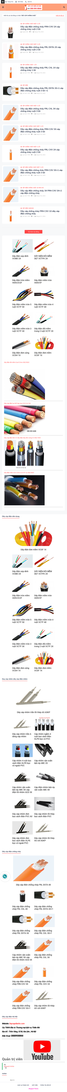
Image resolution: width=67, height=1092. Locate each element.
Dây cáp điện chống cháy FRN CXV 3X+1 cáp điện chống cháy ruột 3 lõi (41, 171)
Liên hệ (28, 2)
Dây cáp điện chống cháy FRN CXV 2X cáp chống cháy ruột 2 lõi (40, 28)
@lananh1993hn (9, 1066)
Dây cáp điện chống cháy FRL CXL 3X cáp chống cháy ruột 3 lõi (39, 110)
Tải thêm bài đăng (33, 232)
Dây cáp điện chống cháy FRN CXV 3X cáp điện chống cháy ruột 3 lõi (40, 130)
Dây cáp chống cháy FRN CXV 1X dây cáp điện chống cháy (39, 212)
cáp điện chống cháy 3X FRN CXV (33, 187)
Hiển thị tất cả (60, 15)
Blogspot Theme (33, 1088)
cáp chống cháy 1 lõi (29, 64)
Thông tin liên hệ (45, 1085)
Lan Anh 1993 (26, 73)
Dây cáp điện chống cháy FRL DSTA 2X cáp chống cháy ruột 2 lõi (40, 48)
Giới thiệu (19, 2)
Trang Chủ (9, 2)
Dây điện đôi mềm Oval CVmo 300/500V (16, 362)
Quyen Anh (25, 32)
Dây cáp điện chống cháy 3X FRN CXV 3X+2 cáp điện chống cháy (41, 192)
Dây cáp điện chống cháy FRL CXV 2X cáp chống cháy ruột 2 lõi (40, 151)
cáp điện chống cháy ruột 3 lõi (32, 126)
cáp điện (25, 85)
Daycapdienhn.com (17, 1024)
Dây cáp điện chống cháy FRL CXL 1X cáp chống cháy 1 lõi (39, 69)
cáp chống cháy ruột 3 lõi (31, 105)
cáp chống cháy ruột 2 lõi (31, 23)
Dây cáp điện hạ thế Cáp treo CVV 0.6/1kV (17, 403)
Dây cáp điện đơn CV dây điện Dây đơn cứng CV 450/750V (22, 438)
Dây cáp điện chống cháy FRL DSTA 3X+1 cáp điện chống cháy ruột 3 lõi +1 (41, 89)
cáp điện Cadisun (28, 208)
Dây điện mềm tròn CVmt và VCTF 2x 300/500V (19, 472)
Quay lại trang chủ (23, 1085)
